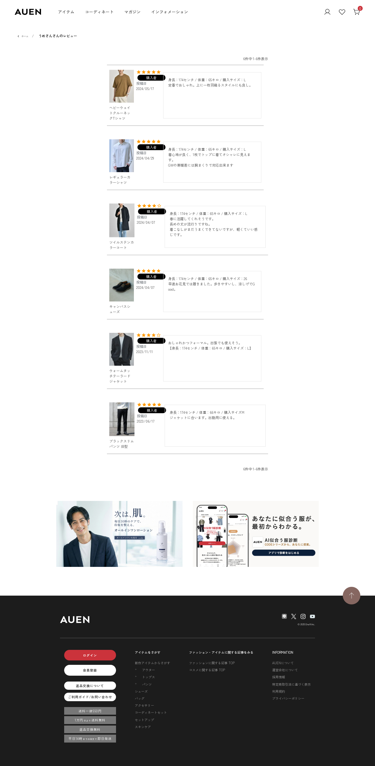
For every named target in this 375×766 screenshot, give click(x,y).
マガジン (132, 12)
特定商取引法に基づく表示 (291, 684)
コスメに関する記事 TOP (207, 669)
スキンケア (143, 726)
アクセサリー (144, 705)
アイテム (66, 12)
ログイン (90, 655)
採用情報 (278, 677)
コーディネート (99, 12)
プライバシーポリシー (288, 698)
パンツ (147, 684)
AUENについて (283, 662)
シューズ (141, 691)
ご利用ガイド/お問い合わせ (90, 696)
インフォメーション (169, 12)
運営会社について (285, 669)
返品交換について (90, 685)
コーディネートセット (151, 712)
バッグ (139, 698)
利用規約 (278, 691)
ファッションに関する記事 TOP (212, 662)
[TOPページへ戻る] (351, 595)
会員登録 (90, 670)
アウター (148, 669)
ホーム (24, 36)
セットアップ (144, 719)
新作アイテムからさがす (152, 662)
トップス (148, 677)
